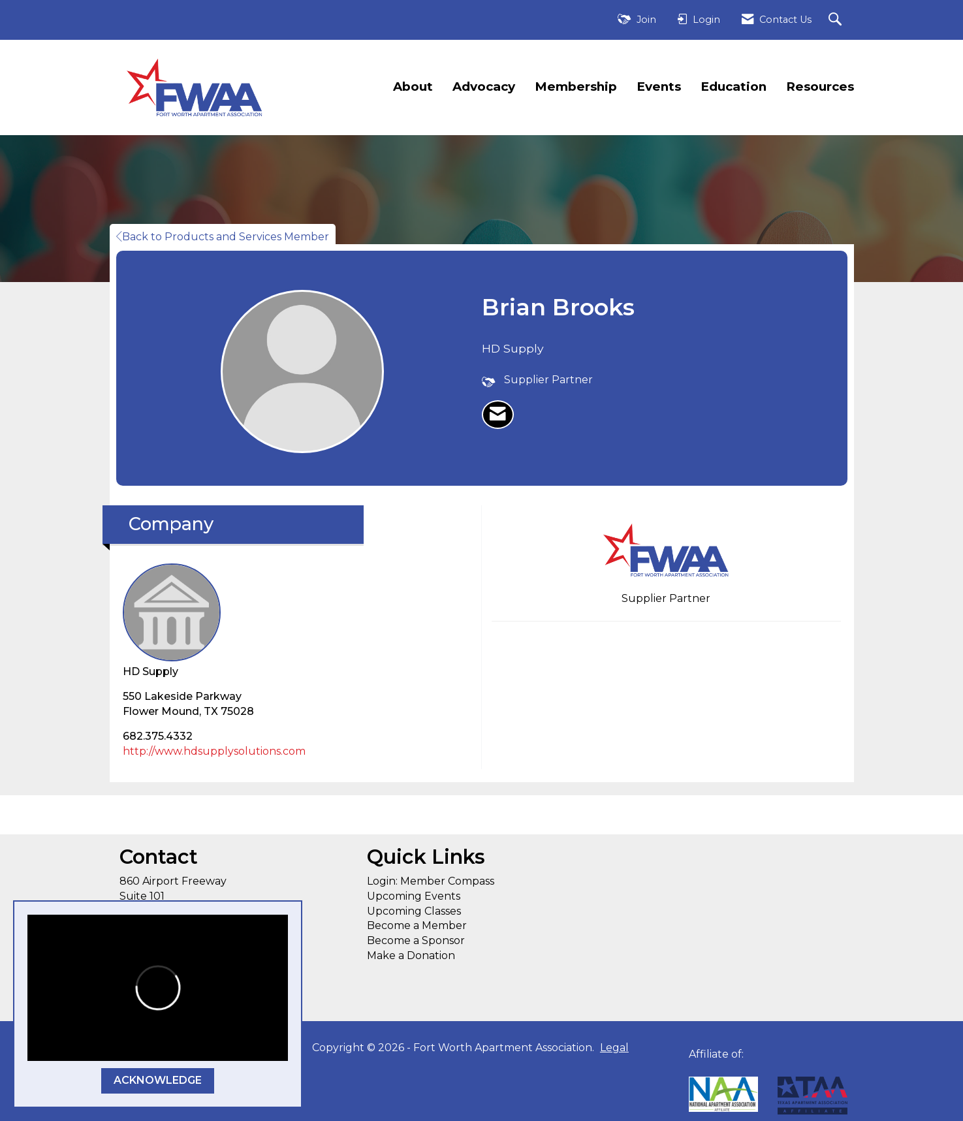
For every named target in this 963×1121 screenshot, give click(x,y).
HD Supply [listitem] (172, 620)
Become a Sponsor (416, 940)
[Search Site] (837, 20)
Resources (820, 86)
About (413, 86)
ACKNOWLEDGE (158, 1080)
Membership (576, 86)
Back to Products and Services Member (222, 236)
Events (659, 86)
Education (733, 86)
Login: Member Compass (430, 881)
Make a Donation (411, 955)
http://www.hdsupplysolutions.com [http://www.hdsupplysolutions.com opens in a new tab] (214, 751)
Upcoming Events (413, 896)
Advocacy (483, 86)
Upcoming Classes (414, 911)
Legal (614, 1047)
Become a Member (417, 925)
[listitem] (498, 414)
